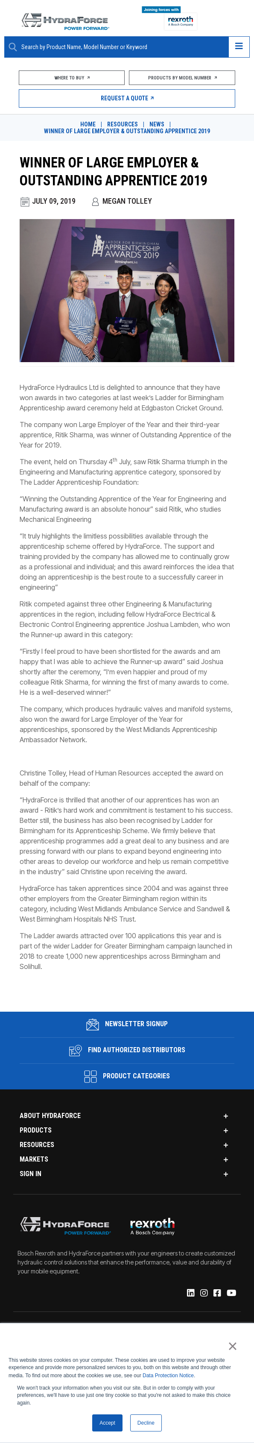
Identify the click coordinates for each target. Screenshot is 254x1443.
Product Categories (127, 1071)
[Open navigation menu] (239, 47)
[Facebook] (216, 1288)
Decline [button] (146, 1423)
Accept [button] (107, 1423)
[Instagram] (203, 1288)
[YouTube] (230, 1288)
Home (88, 124)
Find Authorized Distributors (127, 1045)
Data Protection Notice (168, 1375)
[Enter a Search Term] (121, 47)
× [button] (232, 1344)
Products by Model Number (182, 78)
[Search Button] (12, 47)
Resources (122, 124)
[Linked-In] (189, 1288)
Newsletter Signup (127, 1019)
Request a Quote (127, 98)
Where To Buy (71, 78)
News (156, 124)
